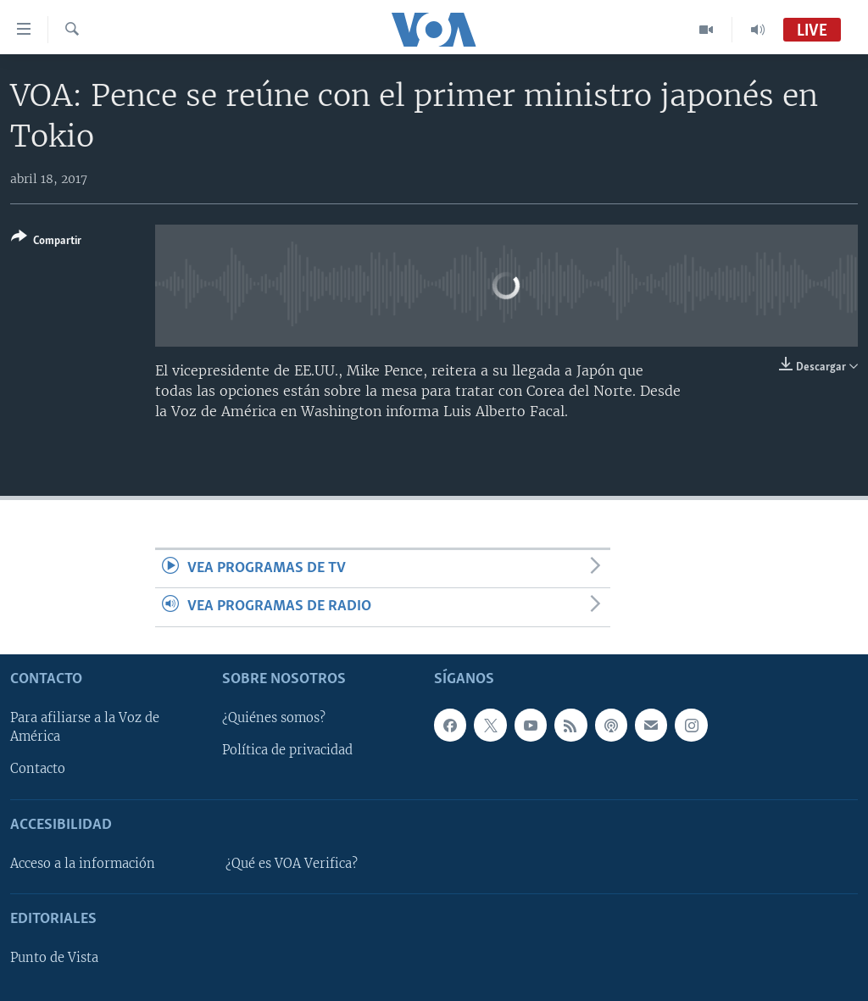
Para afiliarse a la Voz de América (84, 727)
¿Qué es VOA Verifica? (291, 863)
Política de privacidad (287, 750)
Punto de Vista (54, 957)
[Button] (46, 242)
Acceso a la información (82, 863)
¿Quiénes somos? (274, 718)
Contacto (37, 768)
